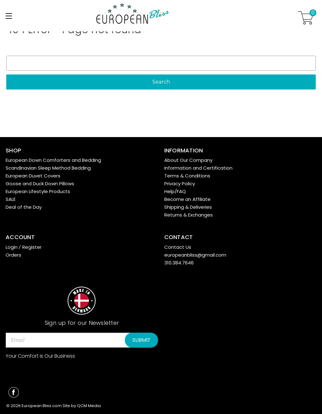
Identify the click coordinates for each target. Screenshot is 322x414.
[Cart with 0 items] (305, 17)
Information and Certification (198, 168)
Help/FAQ (175, 191)
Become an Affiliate (187, 199)
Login (12, 247)
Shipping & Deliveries (188, 207)
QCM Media (89, 406)
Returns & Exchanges (188, 215)
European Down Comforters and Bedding (53, 160)
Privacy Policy (179, 183)
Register (32, 247)
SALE (11, 199)
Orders (13, 255)
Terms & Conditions (187, 175)
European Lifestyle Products (38, 191)
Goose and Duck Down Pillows (40, 183)
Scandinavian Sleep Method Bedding (48, 168)
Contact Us (177, 247)
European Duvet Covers (33, 175)
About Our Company (188, 160)
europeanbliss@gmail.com (195, 255)
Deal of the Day (24, 207)
